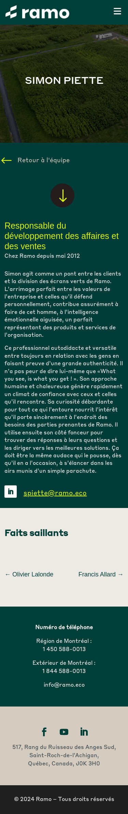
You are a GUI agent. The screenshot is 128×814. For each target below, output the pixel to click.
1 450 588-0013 (64, 649)
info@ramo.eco (64, 685)
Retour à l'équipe (43, 160)
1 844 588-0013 (64, 671)
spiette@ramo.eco (55, 493)
